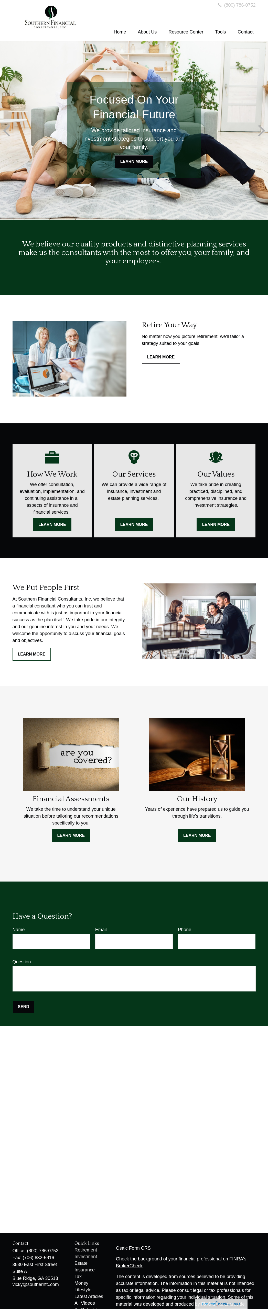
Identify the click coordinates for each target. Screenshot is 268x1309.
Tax (78, 1276)
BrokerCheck (129, 1265)
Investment (85, 1256)
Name (19, 929)
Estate (81, 1263)
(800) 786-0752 (236, 5)
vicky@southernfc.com (36, 1284)
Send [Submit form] (23, 1007)
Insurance (84, 1269)
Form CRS (140, 1248)
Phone (184, 929)
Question (22, 961)
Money (81, 1283)
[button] (120, 32)
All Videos (84, 1303)
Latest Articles (88, 1296)
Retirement (85, 1249)
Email (101, 929)
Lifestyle (82, 1289)
